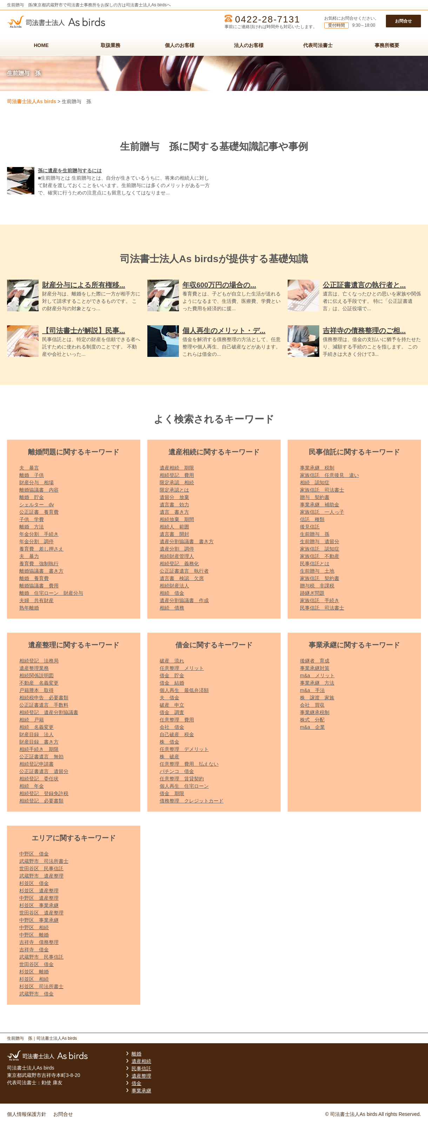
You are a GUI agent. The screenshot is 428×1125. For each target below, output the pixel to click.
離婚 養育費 (34, 578)
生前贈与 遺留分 (319, 541)
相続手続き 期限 (39, 749)
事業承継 (141, 1090)
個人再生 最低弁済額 (184, 690)
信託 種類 (312, 519)
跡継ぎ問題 (312, 593)
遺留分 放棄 (174, 497)
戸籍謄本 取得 (36, 690)
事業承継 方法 (317, 683)
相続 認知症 (314, 482)
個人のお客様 (179, 45)
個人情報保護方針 (26, 1114)
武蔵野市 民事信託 (41, 957)
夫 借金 (169, 697)
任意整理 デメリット (184, 749)
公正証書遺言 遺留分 (43, 771)
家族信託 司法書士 (322, 490)
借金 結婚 (172, 683)
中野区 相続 (34, 927)
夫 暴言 (29, 468)
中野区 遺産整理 (39, 898)
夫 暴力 (29, 556)
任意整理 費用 (177, 720)
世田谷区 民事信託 (41, 868)
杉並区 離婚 (34, 971)
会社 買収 (312, 705)
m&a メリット (317, 675)
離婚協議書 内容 (39, 490)
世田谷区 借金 (36, 964)
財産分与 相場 (36, 482)
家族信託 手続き (319, 600)
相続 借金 (172, 593)
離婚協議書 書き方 (41, 571)
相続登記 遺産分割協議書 (48, 712)
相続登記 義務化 (179, 563)
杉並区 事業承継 (39, 905)
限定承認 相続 (177, 482)
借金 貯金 (172, 675)
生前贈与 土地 (317, 571)
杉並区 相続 (34, 979)
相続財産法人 (174, 585)
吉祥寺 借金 (34, 949)
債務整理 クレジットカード (191, 801)
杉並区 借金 (34, 883)
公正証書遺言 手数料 (43, 705)
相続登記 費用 (177, 475)
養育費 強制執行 (39, 563)
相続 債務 (172, 608)
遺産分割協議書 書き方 (187, 541)
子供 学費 (31, 519)
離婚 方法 (31, 527)
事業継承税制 (314, 712)
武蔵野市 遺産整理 (41, 876)
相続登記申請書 (36, 764)
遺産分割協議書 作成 (184, 600)
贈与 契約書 (314, 497)
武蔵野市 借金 (36, 994)
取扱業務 (110, 45)
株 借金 (169, 742)
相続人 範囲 (174, 527)
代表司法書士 (318, 45)
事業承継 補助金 (319, 504)
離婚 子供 (31, 475)
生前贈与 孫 (314, 534)
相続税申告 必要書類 (43, 697)
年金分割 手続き (39, 534)
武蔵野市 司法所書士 (43, 861)
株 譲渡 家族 (317, 697)
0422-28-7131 (267, 19)
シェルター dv (36, 504)
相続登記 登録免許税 (43, 793)
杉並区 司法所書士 (41, 986)
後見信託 (310, 527)
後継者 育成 (314, 661)
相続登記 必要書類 (41, 801)
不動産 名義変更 (39, 683)
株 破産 (169, 756)
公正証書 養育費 (39, 512)
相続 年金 (31, 786)
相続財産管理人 (177, 556)
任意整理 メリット (182, 668)
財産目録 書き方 (39, 742)
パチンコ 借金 (177, 771)
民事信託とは (314, 563)
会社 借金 (172, 727)
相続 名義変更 (36, 727)
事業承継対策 (314, 668)
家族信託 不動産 (319, 556)
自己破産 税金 (177, 734)
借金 (136, 1083)
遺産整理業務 (34, 668)
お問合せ (403, 21)
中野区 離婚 (34, 935)
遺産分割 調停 (177, 549)
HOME (41, 45)
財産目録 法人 (36, 734)
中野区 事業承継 (39, 920)
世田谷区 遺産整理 (41, 913)
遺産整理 (141, 1076)
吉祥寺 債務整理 (39, 942)
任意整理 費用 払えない (189, 764)
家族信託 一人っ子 (322, 512)
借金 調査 (172, 712)
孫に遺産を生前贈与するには (70, 170)
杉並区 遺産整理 (39, 890)
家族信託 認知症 (319, 549)
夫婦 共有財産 (36, 600)
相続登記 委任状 (39, 778)
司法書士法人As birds (31, 101)
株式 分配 (312, 720)
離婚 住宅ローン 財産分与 (51, 593)
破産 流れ (172, 661)
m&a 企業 (312, 727)
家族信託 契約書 (319, 578)
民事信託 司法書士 (322, 608)
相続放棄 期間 (177, 519)
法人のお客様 (248, 45)
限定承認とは (174, 490)
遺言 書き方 (174, 512)
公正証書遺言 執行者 (184, 571)
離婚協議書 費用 (39, 585)
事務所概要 (387, 45)
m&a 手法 (312, 690)
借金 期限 (172, 793)
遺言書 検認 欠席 (182, 578)
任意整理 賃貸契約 (182, 778)
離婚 (136, 1054)
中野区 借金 (34, 854)
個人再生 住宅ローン (184, 786)
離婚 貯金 (31, 497)
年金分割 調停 (36, 541)
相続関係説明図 (36, 675)
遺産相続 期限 (177, 468)
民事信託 (141, 1068)
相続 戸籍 (31, 720)
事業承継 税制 (317, 468)
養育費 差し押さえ (41, 549)
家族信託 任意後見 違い (329, 475)
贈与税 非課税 (317, 585)
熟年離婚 (29, 608)
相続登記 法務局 (39, 661)
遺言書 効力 (174, 504)
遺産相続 (141, 1061)
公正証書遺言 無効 (41, 756)
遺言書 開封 (174, 534)
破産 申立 (172, 705)
